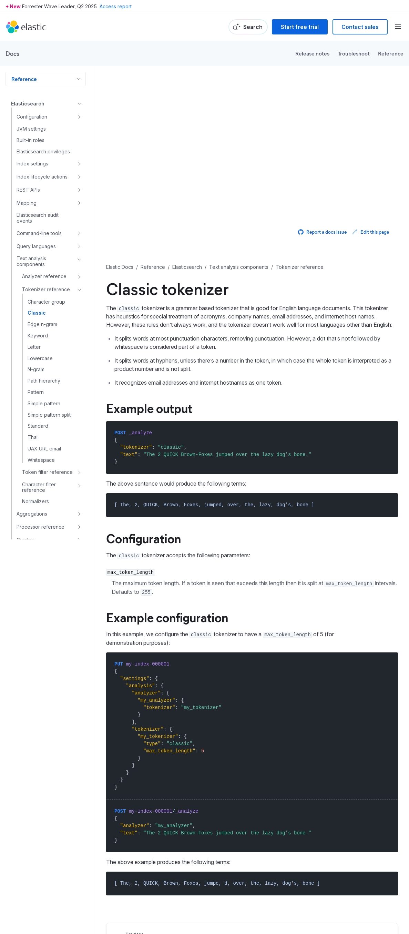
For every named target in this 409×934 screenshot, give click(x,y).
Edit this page (370, 232)
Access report (116, 6)
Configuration (143, 538)
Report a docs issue (322, 232)
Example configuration (167, 617)
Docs (12, 53)
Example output (149, 407)
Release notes (312, 53)
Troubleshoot (354, 53)
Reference (390, 53)
